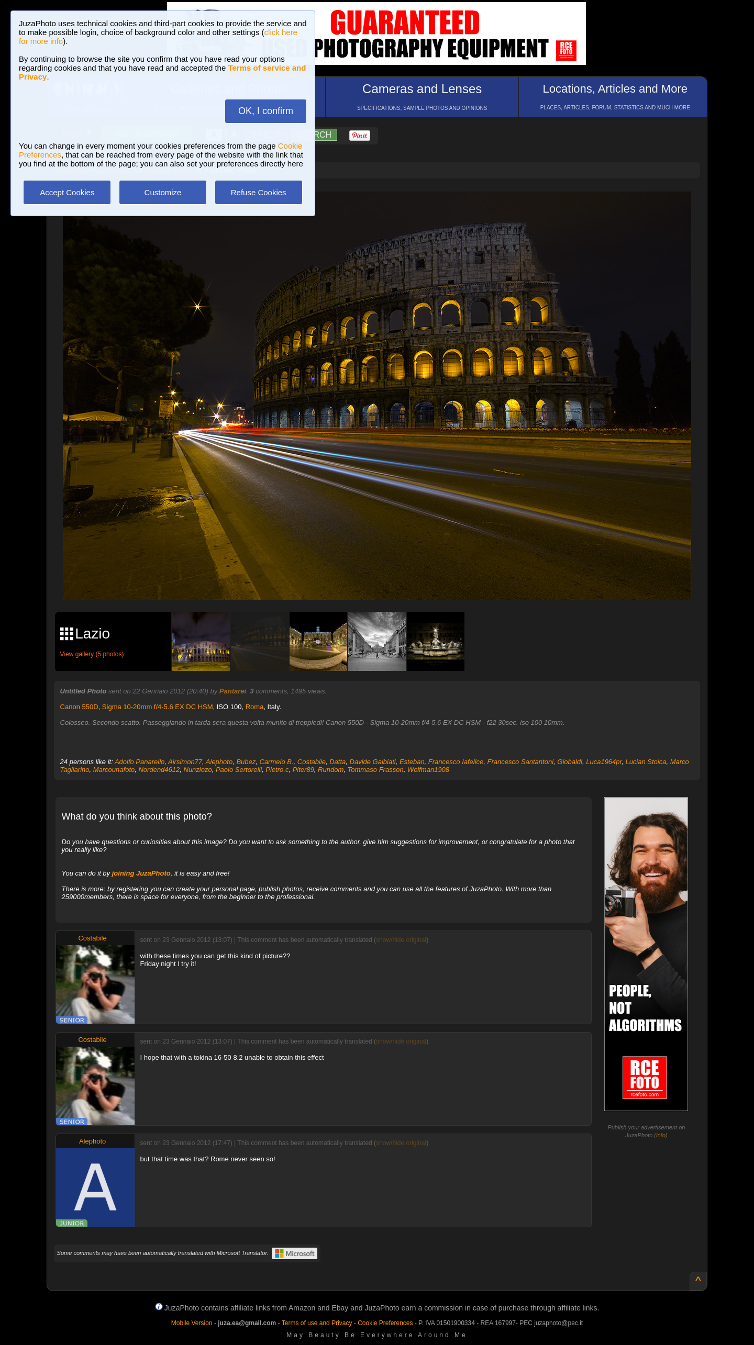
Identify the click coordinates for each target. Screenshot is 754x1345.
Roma (255, 707)
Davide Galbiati (373, 762)
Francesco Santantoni (520, 762)
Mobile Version (192, 1323)
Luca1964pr (604, 762)
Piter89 (303, 770)
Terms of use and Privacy (317, 1323)
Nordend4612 (159, 770)
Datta (337, 762)
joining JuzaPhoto (141, 873)
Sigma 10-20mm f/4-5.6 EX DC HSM (157, 707)
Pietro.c (277, 770)
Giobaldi (569, 762)
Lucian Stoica (645, 762)
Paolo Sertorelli (239, 770)
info (661, 1135)
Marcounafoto (114, 770)
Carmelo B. (277, 762)
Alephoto (219, 762)
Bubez (246, 762)
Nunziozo (198, 770)
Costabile (311, 762)
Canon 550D (79, 707)
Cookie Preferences (385, 1323)
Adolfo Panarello (139, 762)
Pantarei (232, 691)
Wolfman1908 (428, 770)
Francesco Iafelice (456, 762)
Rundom (330, 770)
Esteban (412, 762)
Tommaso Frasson (375, 770)
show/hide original (401, 940)
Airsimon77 (185, 762)
